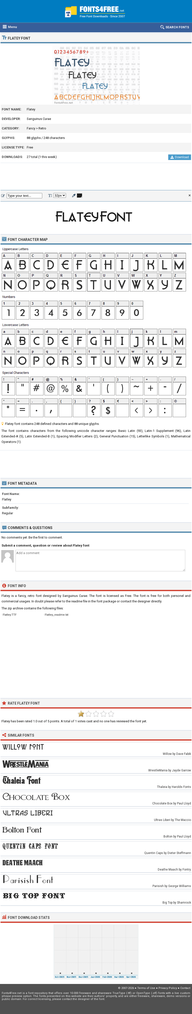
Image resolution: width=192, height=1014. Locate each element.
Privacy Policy (167, 988)
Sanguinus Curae (39, 119)
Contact (185, 988)
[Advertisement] (96, 176)
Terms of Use (146, 988)
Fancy (31, 128)
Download (179, 157)
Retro (42, 128)
